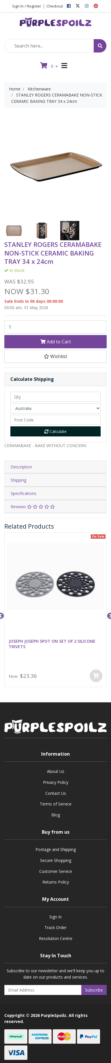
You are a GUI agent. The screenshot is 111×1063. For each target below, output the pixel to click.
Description (21, 467)
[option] (14, 230)
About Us (55, 771)
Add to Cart (55, 341)
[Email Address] (43, 990)
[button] (55, 356)
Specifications (23, 493)
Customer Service (55, 871)
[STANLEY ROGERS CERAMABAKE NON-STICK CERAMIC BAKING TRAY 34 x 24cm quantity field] (55, 327)
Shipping (18, 480)
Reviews (33, 506)
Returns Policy (55, 882)
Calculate (55, 431)
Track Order (55, 927)
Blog (55, 815)
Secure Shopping (55, 860)
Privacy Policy (55, 782)
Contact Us (55, 793)
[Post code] (55, 420)
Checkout (54, 6)
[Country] (55, 408)
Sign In (55, 917)
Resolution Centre (55, 938)
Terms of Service (56, 804)
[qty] (55, 397)
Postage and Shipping (55, 849)
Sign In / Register (26, 6)
